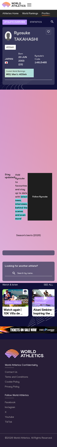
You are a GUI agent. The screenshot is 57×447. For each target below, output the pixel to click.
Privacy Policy (12, 386)
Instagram (10, 407)
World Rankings (30, 13)
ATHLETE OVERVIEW (14, 22)
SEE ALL (48, 284)
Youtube (9, 416)
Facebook (10, 402)
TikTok (8, 421)
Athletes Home (10, 13)
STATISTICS (36, 22)
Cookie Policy (12, 381)
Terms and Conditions (16, 376)
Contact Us (11, 371)
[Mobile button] (29, 5)
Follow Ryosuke (40, 196)
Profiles (46, 13)
